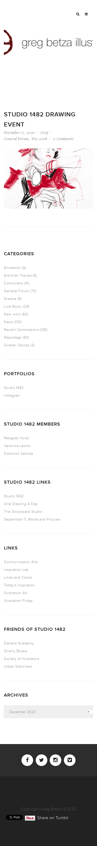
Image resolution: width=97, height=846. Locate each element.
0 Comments (63, 138)
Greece (10, 299)
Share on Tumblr (53, 817)
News (8, 322)
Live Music (13, 306)
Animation (12, 268)
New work (39, 138)
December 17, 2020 (19, 132)
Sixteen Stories (16, 345)
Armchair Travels (18, 275)
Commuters (13, 283)
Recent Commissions (21, 330)
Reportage (12, 337)
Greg (44, 132)
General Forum (16, 138)
